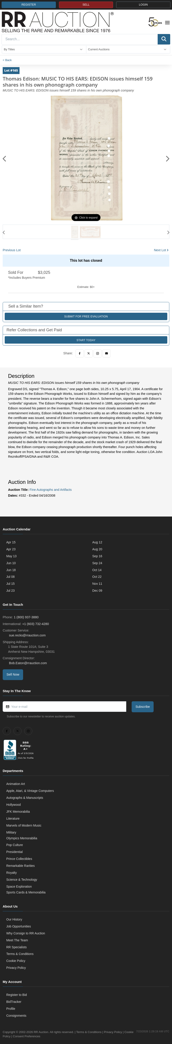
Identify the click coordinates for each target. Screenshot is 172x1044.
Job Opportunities (18, 926)
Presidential (14, 852)
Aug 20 (97, 549)
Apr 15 (10, 542)
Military (11, 832)
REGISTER (29, 4)
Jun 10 (11, 563)
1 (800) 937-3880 (26, 617)
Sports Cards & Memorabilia (26, 892)
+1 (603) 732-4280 (35, 624)
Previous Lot (12, 250)
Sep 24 (97, 563)
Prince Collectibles (19, 859)
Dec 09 (97, 590)
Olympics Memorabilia (21, 838)
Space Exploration (19, 886)
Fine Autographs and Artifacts (51, 489)
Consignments (16, 1015)
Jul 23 (10, 590)
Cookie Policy (15, 961)
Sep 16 (97, 556)
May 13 (11, 556)
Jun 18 (11, 570)
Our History (14, 919)
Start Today (86, 340)
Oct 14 (97, 570)
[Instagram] (98, 353)
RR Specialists (16, 947)
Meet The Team (17, 940)
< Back (7, 60)
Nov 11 (97, 583)
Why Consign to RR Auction (25, 933)
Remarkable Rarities (20, 866)
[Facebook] (80, 353)
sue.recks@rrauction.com (27, 635)
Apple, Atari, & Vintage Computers (30, 791)
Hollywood (13, 804)
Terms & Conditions (19, 954)
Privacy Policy (16, 968)
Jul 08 (10, 576)
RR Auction (41, 1032)
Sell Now (13, 674)
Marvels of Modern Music (23, 825)
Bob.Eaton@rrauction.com (27, 663)
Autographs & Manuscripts (24, 797)
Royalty (11, 872)
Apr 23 (10, 549)
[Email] (106, 353)
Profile (10, 1008)
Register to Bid (16, 995)
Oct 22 (97, 576)
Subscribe (142, 706)
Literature (13, 818)
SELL (86, 4)
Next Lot (160, 250)
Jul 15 (10, 583)
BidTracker (13, 1002)
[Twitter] (89, 353)
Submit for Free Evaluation (86, 316)
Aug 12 (97, 542)
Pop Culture (14, 845)
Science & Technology (21, 879)
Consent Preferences (36, 1036)
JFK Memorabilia (18, 811)
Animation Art (15, 784)
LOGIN (143, 4)
